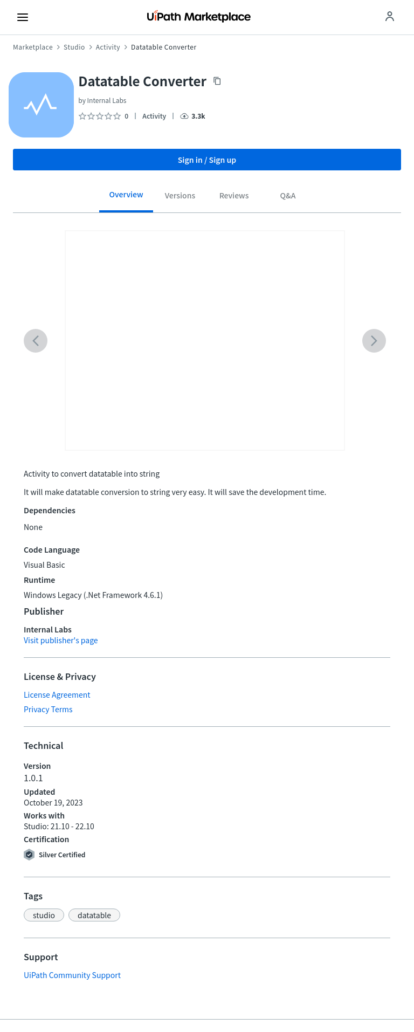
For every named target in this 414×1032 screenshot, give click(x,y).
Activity (108, 47)
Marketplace (33, 47)
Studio (74, 47)
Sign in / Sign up (207, 159)
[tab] (126, 198)
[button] (44, 915)
